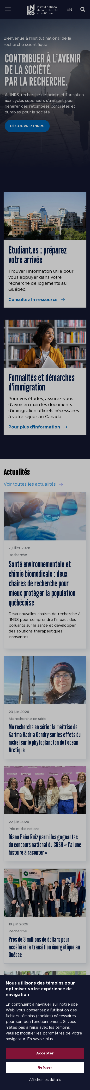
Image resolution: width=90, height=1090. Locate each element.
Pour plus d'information (34, 427)
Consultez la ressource (33, 300)
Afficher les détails (45, 1080)
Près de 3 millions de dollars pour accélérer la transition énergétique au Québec (44, 947)
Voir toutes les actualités (30, 484)
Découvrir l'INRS (27, 126)
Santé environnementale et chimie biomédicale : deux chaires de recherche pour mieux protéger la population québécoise (42, 583)
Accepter (45, 1053)
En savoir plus (40, 1039)
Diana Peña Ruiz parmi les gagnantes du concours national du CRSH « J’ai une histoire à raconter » (45, 844)
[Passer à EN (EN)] (70, 9)
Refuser (45, 1067)
